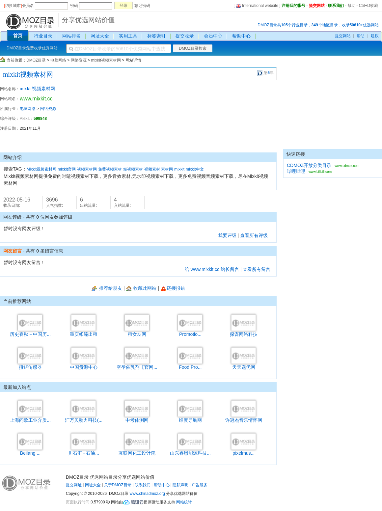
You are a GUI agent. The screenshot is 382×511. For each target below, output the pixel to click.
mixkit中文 (195, 169)
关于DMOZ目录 (117, 485)
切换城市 (13, 5)
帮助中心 (241, 36)
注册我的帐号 (293, 5)
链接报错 (172, 288)
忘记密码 (142, 5)
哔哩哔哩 (296, 171)
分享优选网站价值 (88, 19)
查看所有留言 (256, 269)
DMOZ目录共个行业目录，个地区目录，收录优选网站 (318, 25)
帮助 (351, 5)
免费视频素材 (110, 169)
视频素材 (152, 169)
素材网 (167, 169)
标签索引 (156, 36)
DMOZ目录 (36, 60)
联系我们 (336, 5)
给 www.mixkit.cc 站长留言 (212, 269)
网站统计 (184, 502)
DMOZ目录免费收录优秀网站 (32, 48)
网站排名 (71, 36)
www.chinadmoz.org (147, 493)
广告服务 (199, 485)
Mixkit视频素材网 (42, 169)
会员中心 (213, 36)
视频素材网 (87, 169)
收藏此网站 (141, 288)
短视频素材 (133, 169)
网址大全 (100, 36)
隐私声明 (180, 485)
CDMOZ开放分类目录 (309, 165)
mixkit (179, 169)
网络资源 (79, 60)
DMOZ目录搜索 (192, 48)
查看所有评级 (254, 235)
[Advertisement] (240, 116)
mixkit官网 (67, 169)
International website (257, 5)
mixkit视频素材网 (106, 60)
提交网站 (317, 5)
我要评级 (227, 235)
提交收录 (185, 36)
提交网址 (74, 485)
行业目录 (43, 36)
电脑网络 (58, 60)
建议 (375, 36)
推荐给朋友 (107, 288)
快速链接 (295, 154)
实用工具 (128, 36)
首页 (17, 35)
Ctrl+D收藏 (368, 5)
